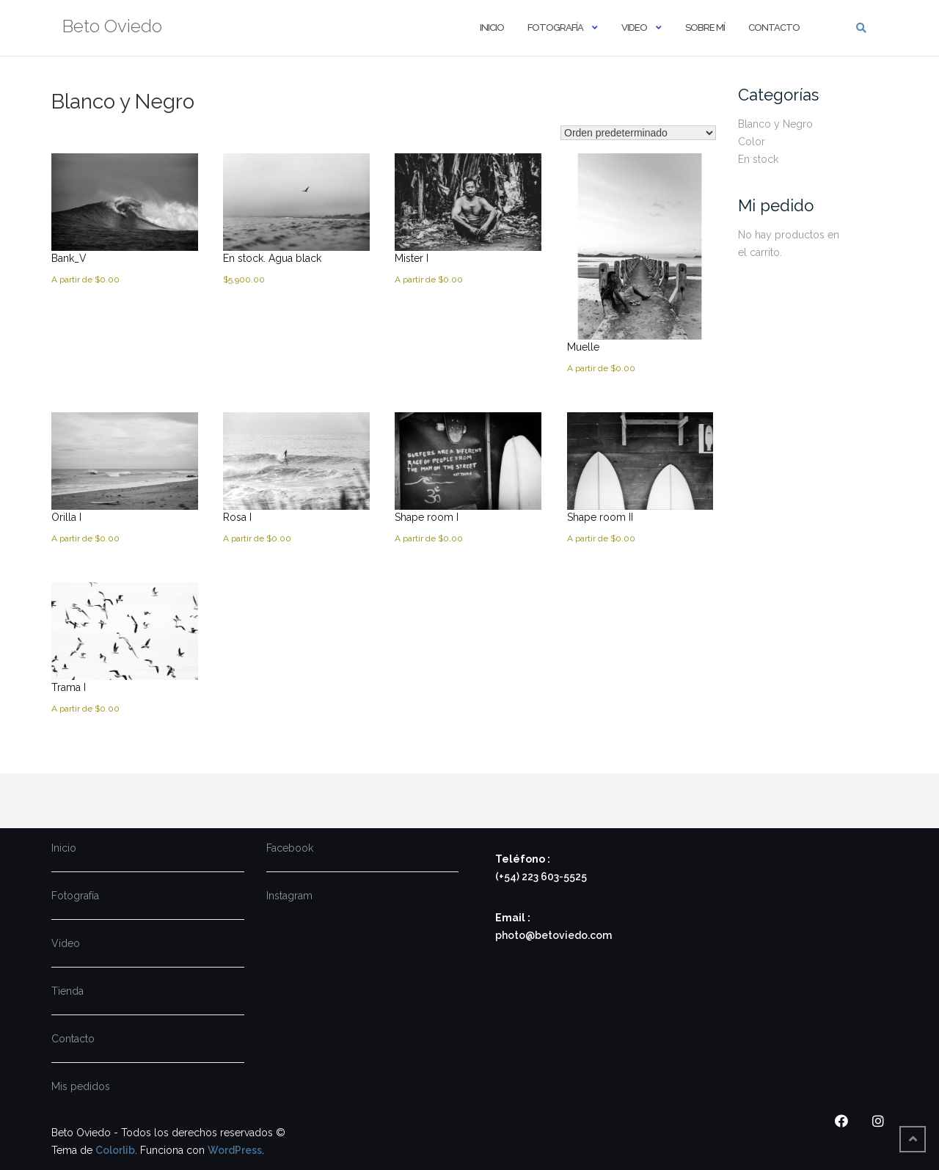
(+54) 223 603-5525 (541, 876)
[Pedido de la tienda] (638, 132)
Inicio (492, 27)
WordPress (235, 1150)
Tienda (67, 991)
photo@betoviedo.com (553, 935)
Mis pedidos (80, 1086)
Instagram (289, 896)
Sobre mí (705, 27)
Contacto (774, 27)
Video (634, 27)
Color (751, 141)
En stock (758, 159)
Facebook (289, 848)
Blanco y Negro (775, 124)
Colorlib (115, 1150)
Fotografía (555, 27)
